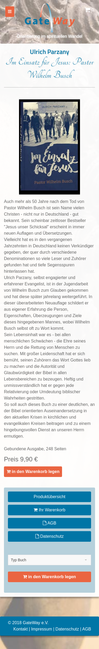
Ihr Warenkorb (49, 510)
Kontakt (20, 629)
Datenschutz (49, 536)
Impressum (41, 629)
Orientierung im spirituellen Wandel (49, 21)
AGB (49, 523)
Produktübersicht (49, 496)
